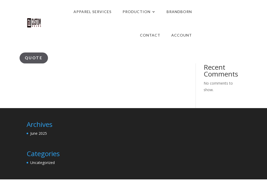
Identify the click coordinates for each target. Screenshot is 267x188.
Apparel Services (93, 11)
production (136, 11)
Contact (150, 35)
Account (181, 35)
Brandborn (179, 11)
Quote (34, 57)
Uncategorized (42, 162)
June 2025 (38, 133)
